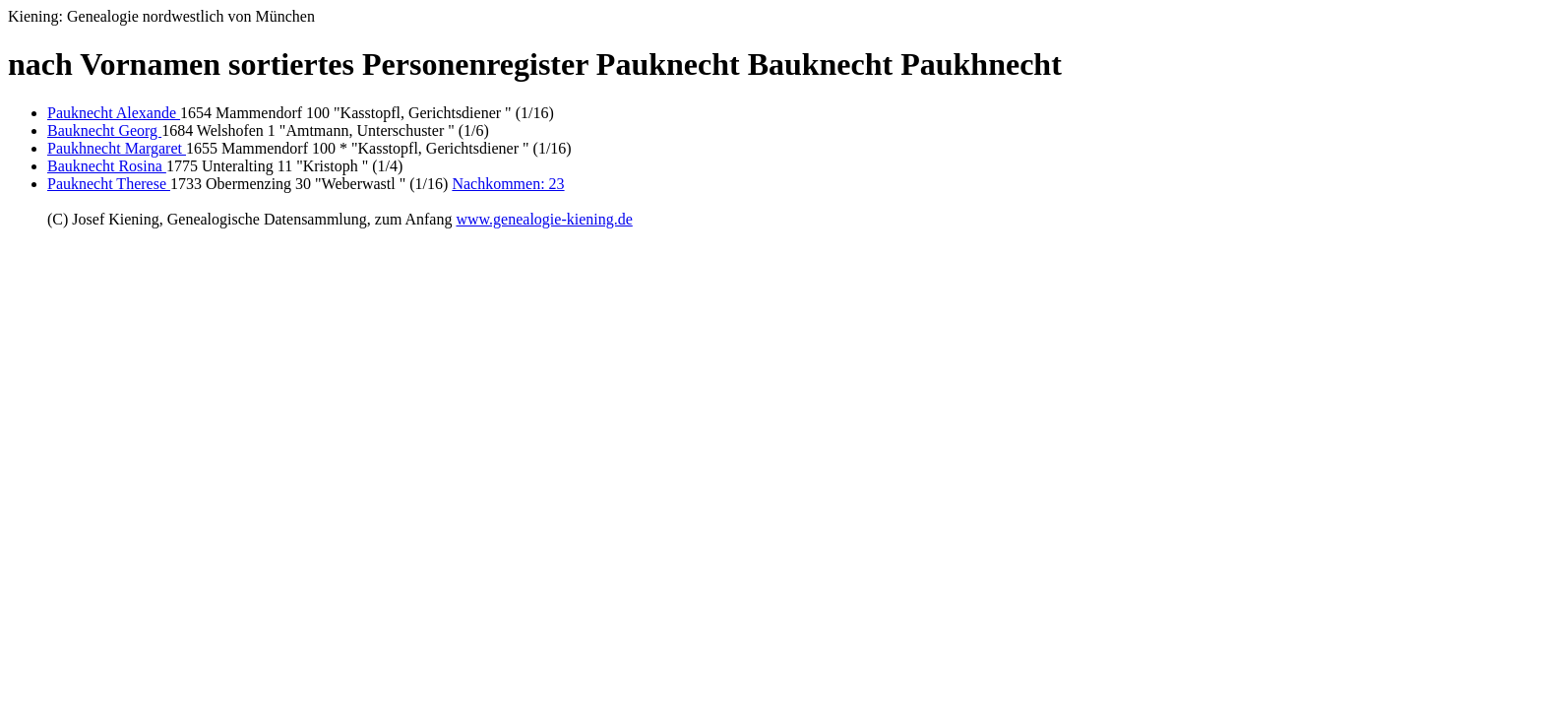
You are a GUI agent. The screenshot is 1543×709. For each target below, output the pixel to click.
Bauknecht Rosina (106, 166)
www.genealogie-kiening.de (544, 219)
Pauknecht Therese (108, 183)
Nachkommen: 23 (508, 183)
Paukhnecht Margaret (116, 148)
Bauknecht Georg (104, 130)
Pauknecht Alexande (113, 112)
